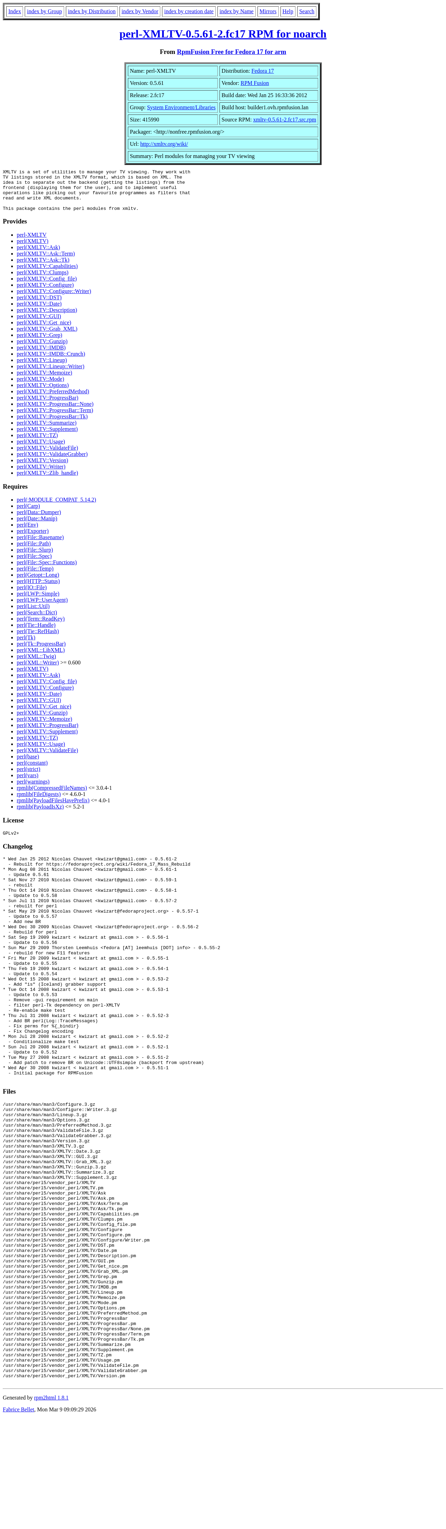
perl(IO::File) (32, 596)
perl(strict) (28, 777)
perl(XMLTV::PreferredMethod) (53, 400)
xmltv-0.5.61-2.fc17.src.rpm (284, 120)
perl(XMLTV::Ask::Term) (46, 262)
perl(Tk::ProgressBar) (41, 652)
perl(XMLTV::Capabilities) (47, 274)
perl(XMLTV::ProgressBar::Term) (55, 418)
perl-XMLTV (32, 243)
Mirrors (268, 11)
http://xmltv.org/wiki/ (164, 144)
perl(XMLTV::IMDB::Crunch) (51, 362)
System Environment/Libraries (181, 107)
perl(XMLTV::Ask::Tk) (43, 268)
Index (14, 11)
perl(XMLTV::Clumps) (42, 281)
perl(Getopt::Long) (38, 583)
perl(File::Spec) (34, 564)
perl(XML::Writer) (38, 671)
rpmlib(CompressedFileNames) (52, 796)
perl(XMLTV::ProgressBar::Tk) (52, 425)
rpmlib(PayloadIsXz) (40, 815)
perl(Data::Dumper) (39, 520)
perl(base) (28, 765)
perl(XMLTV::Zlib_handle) (47, 481)
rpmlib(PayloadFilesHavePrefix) (53, 809)
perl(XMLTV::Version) (42, 469)
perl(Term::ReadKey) (40, 627)
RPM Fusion (254, 83)
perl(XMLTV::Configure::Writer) (54, 299)
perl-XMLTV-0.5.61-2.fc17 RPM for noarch (223, 33)
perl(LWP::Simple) (38, 602)
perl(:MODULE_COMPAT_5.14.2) (56, 508)
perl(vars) (27, 784)
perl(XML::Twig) (36, 665)
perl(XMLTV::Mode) (40, 387)
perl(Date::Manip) (37, 527)
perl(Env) (27, 533)
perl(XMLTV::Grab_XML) (47, 337)
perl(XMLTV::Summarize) (47, 431)
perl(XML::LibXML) (41, 658)
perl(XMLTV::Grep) (39, 343)
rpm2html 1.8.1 (51, 1508)
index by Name (237, 11)
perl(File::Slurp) (35, 558)
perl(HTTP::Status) (38, 589)
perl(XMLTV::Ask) (38, 256)
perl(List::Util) (33, 614)
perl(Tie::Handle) (36, 633)
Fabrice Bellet (18, 1520)
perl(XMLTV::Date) (39, 312)
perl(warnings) (33, 790)
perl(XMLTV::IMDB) (41, 356)
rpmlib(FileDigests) (39, 802)
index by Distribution (92, 11)
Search (307, 11)
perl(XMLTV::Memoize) (44, 381)
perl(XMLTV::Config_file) (47, 287)
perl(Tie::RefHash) (38, 640)
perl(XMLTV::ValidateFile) (47, 456)
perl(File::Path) (34, 552)
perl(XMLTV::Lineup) (42, 368)
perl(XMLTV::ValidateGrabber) (52, 462)
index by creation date (189, 11)
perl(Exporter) (33, 539)
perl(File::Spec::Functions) (47, 571)
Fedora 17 (263, 71)
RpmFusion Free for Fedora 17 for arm (231, 51)
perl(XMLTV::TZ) (37, 444)
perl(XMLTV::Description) (47, 318)
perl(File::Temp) (35, 577)
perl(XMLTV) (32, 249)
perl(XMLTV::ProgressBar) (47, 406)
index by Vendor (140, 11)
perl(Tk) (26, 646)
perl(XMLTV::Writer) (41, 475)
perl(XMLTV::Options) (43, 393)
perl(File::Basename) (40, 546)
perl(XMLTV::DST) (39, 306)
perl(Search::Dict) (37, 621)
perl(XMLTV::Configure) (45, 293)
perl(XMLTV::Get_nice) (44, 331)
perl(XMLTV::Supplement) (47, 437)
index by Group (44, 11)
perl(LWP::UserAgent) (42, 608)
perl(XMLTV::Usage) (41, 450)
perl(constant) (32, 771)
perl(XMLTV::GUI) (39, 325)
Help (288, 11)
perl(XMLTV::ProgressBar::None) (55, 412)
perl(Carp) (28, 514)
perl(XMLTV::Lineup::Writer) (50, 375)
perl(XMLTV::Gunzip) (42, 350)
